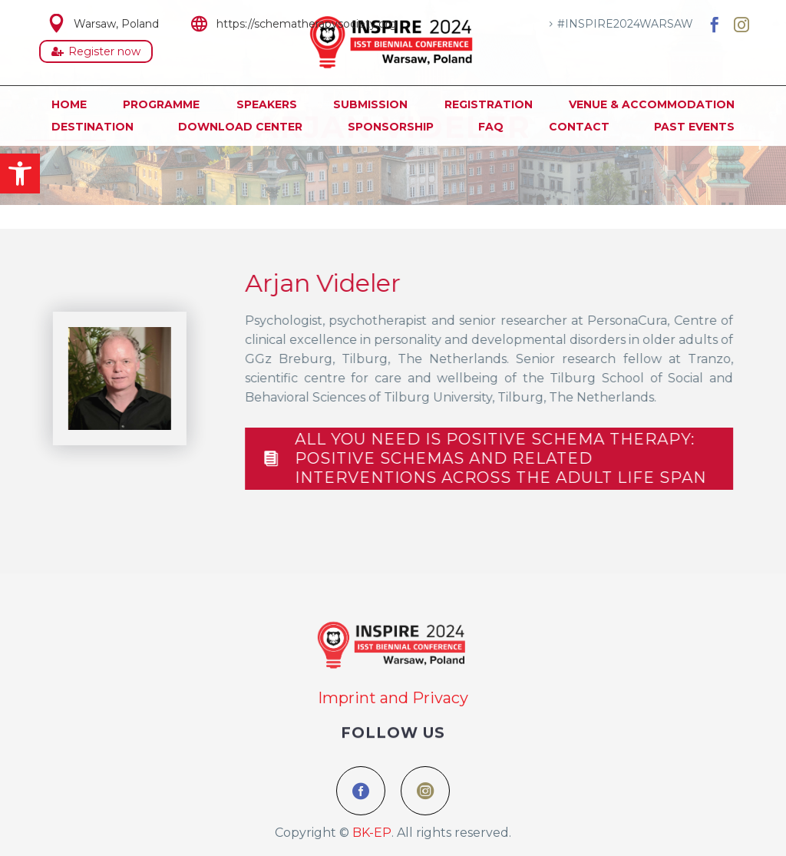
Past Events (694, 127)
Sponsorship (391, 127)
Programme (161, 104)
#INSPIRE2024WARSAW (625, 24)
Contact (579, 127)
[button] (20, 173)
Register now (95, 51)
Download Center (240, 127)
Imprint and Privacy (393, 698)
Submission (370, 104)
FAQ (491, 127)
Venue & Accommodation (652, 104)
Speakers (266, 104)
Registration (488, 104)
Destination (92, 127)
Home (69, 104)
